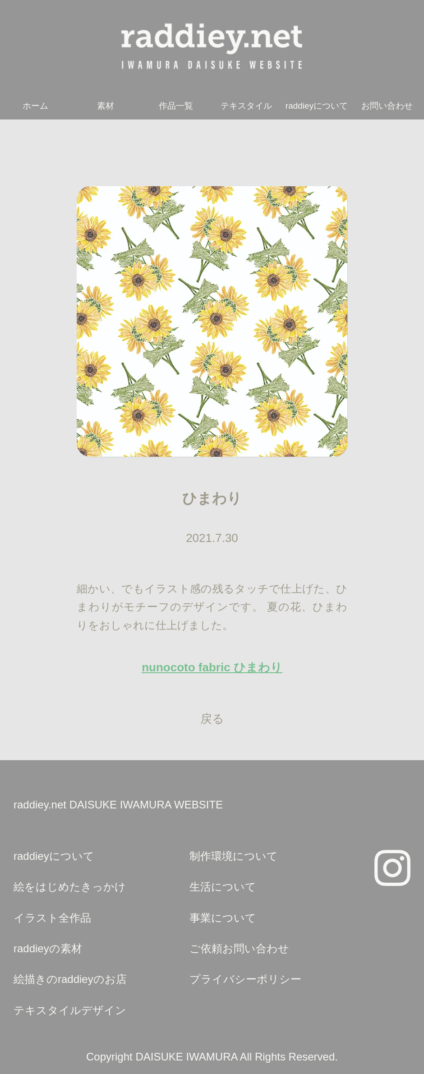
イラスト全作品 (52, 918)
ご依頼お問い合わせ (239, 948)
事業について (222, 918)
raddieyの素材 (48, 948)
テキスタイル (246, 105)
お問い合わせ (387, 105)
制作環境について (233, 856)
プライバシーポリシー (245, 979)
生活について (222, 887)
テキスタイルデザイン (70, 1010)
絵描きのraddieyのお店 (70, 979)
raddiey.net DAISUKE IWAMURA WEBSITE (118, 805)
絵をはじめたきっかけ (70, 887)
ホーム (35, 105)
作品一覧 (176, 105)
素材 (105, 105)
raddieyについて (317, 105)
